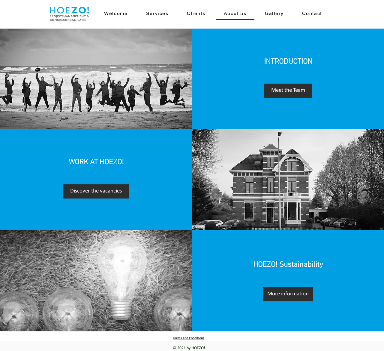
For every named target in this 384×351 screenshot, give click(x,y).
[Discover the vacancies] (96, 191)
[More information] (288, 294)
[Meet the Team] (288, 91)
